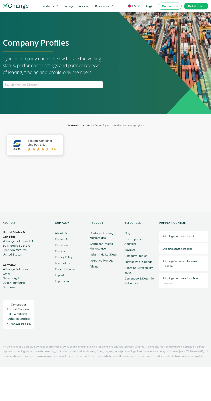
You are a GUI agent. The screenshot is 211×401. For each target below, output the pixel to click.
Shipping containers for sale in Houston (180, 281)
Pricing (68, 6)
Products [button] (50, 6)
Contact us (170, 6)
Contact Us (62, 239)
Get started (196, 6)
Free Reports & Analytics (134, 242)
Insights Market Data (103, 254)
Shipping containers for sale (178, 236)
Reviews (83, 6)
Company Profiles (135, 256)
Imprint (59, 275)
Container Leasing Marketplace (101, 236)
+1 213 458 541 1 (18, 314)
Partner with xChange (138, 262)
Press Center (63, 245)
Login (150, 6)
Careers (60, 251)
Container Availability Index (138, 270)
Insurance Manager (102, 260)
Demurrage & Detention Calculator (139, 281)
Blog (127, 233)
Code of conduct (66, 269)
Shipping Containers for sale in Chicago (180, 264)
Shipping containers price (177, 248)
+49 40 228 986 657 (18, 323)
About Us (61, 233)
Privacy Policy (64, 257)
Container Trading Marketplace (101, 246)
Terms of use (63, 263)
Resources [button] (104, 6)
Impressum (62, 281)
